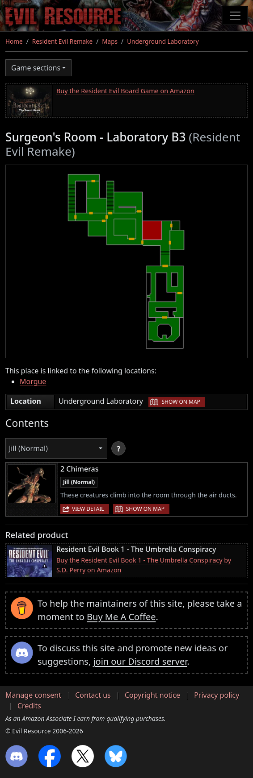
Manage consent (33, 695)
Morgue (33, 381)
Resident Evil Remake (62, 41)
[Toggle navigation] (235, 16)
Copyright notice (152, 695)
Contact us (93, 695)
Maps (110, 41)
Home (14, 41)
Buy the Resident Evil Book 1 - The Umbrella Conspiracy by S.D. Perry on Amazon (143, 565)
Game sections (35, 68)
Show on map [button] (180, 402)
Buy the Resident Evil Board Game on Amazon (125, 91)
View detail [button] (88, 509)
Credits (29, 706)
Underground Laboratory (162, 41)
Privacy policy (216, 695)
